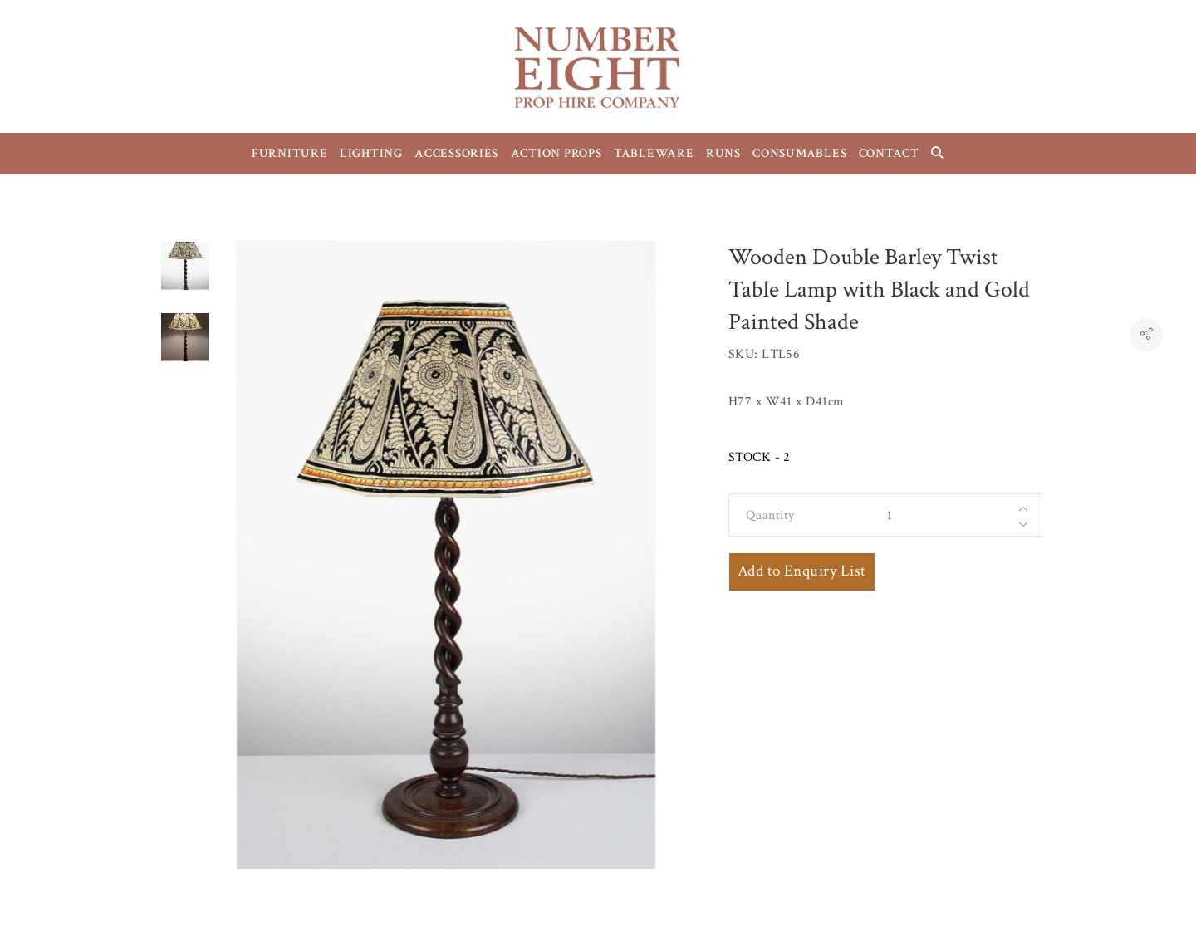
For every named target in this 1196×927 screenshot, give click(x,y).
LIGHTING (371, 153)
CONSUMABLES (799, 153)
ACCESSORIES (456, 153)
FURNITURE (290, 153)
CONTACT (889, 153)
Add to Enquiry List (802, 571)
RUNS (723, 153)
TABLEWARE (654, 153)
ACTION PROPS (556, 153)
